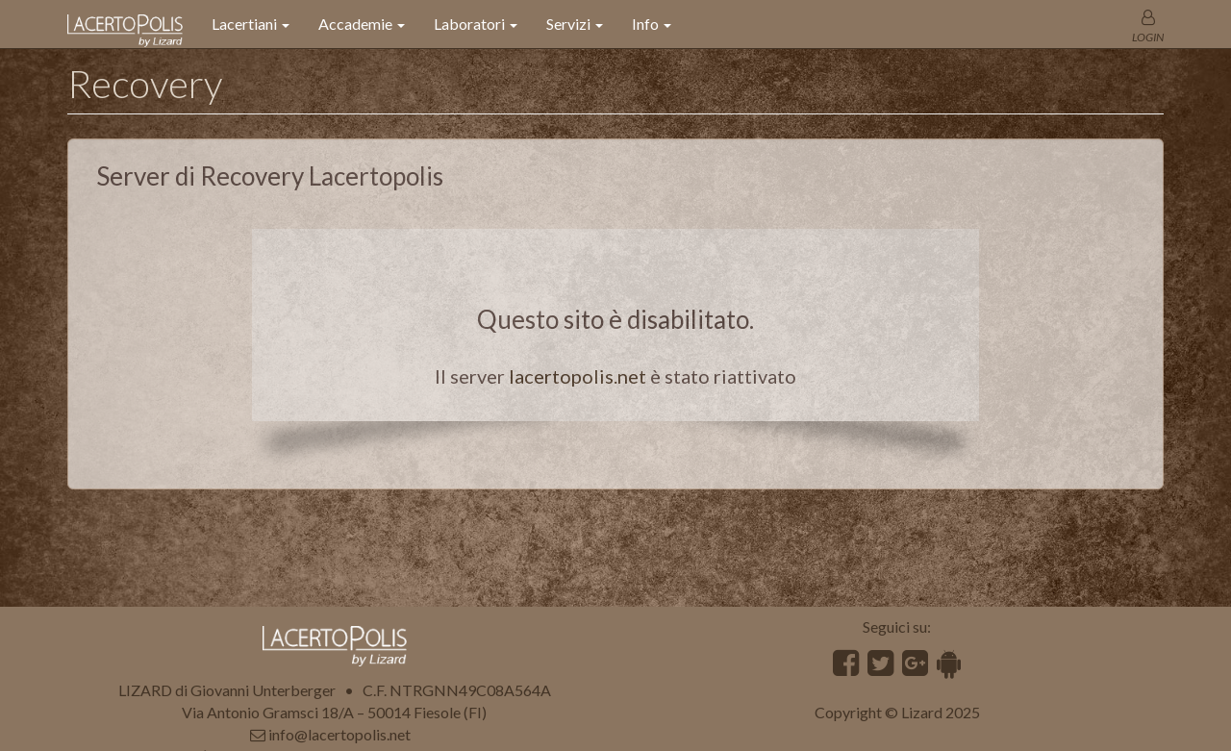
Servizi (574, 23)
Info (651, 23)
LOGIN (1148, 37)
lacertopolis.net (577, 376)
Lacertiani (250, 23)
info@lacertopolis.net (339, 734)
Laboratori (475, 23)
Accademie (361, 23)
